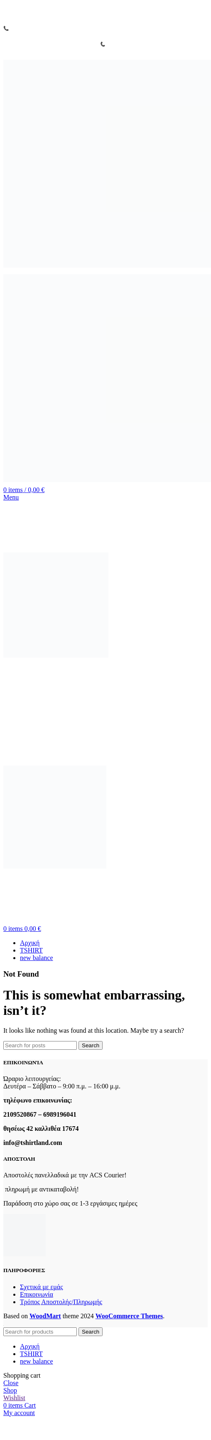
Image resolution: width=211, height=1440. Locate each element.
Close (10, 1382)
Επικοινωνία (36, 1294)
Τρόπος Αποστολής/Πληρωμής (61, 1301)
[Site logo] (107, 267)
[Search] (40, 1045)
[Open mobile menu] (11, 497)
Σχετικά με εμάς (41, 1286)
